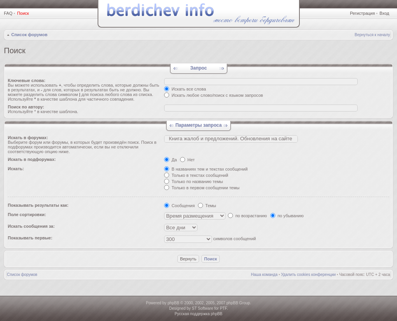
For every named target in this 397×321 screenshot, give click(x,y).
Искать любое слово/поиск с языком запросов (213, 95)
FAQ (8, 13)
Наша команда (264, 274)
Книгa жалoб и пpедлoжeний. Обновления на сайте (230, 139)
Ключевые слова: (26, 80)
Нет (187, 159)
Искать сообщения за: (31, 226)
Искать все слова (185, 89)
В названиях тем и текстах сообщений (206, 169)
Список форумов (29, 34)
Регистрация (362, 13)
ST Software (202, 308)
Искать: (16, 168)
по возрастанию (247, 215)
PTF (223, 308)
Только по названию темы (193, 181)
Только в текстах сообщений (196, 175)
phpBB (173, 303)
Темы (207, 205)
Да (170, 159)
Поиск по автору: (26, 107)
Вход (384, 13)
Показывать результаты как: (38, 205)
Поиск (23, 13)
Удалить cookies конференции (308, 274)
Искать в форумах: (28, 137)
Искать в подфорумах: (32, 159)
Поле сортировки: (27, 214)
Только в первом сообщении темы (202, 187)
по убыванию (287, 215)
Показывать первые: (30, 238)
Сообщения (179, 205)
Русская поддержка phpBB (198, 314)
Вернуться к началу (372, 35)
